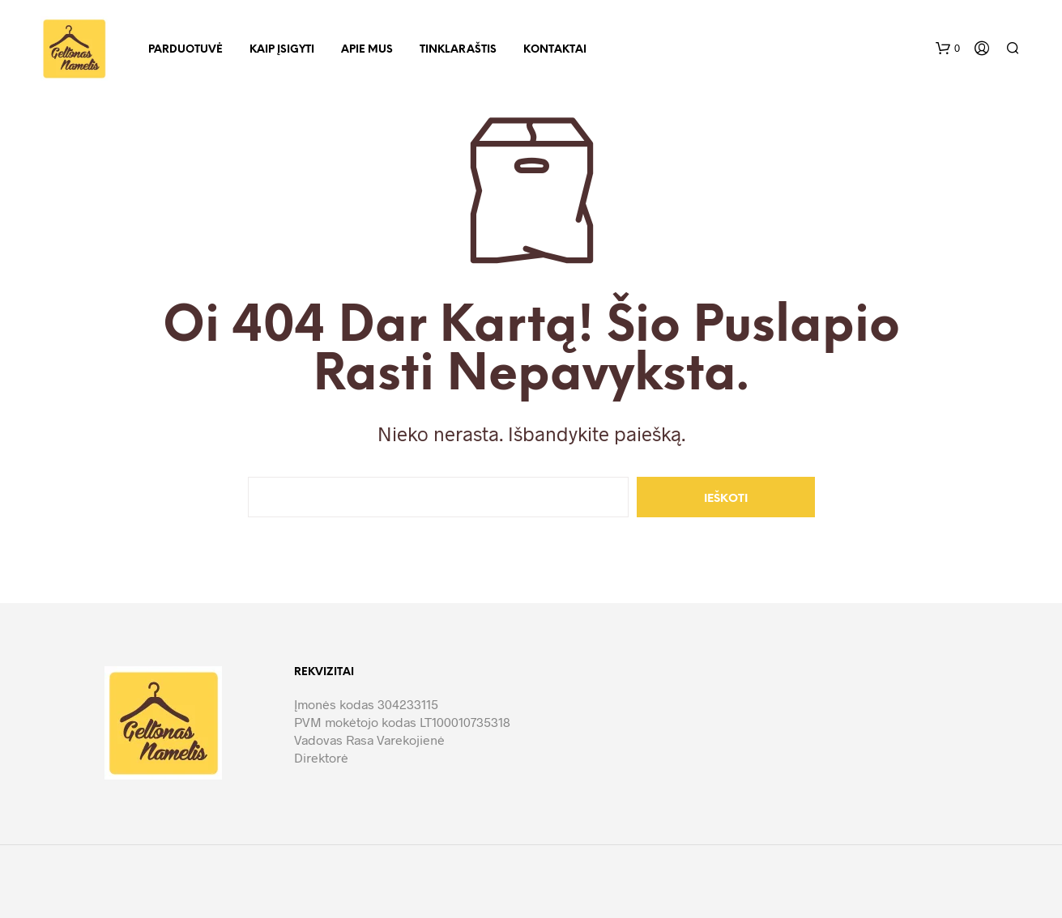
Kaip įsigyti (282, 50)
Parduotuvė (185, 50)
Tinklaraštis (458, 50)
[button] (948, 48)
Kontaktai (554, 50)
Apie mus (367, 50)
